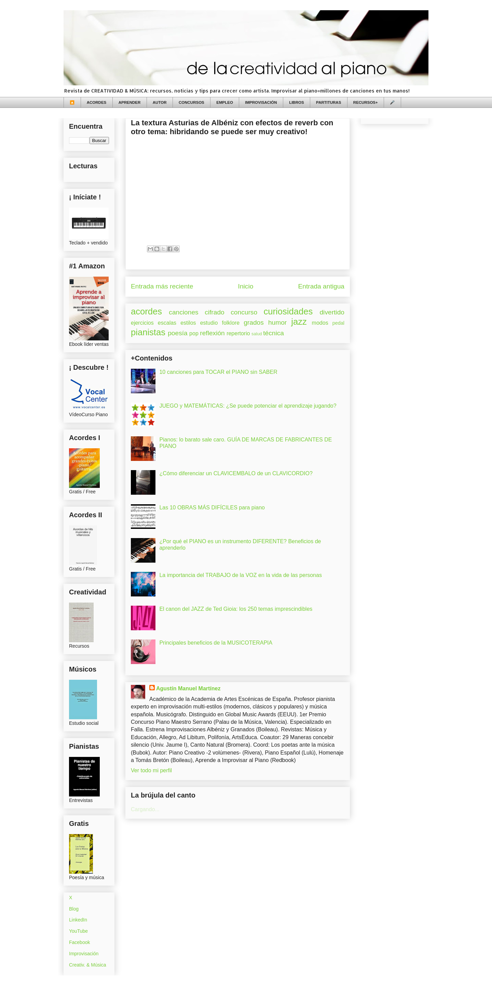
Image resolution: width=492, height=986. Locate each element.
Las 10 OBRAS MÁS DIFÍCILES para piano (212, 507)
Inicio (246, 286)
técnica (273, 333)
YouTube (78, 931)
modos (320, 323)
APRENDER (130, 102)
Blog (74, 909)
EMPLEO (224, 102)
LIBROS (296, 102)
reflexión (212, 333)
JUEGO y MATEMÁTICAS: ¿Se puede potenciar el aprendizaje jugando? (247, 406)
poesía (178, 333)
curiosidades (288, 311)
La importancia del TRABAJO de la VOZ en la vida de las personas (240, 575)
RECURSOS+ (365, 102)
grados (254, 322)
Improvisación (83, 953)
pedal (338, 323)
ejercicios (142, 323)
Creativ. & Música (87, 965)
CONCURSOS (191, 102)
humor (277, 322)
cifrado (214, 312)
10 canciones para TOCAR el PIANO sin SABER (218, 372)
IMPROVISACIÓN (261, 102)
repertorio (238, 333)
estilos (188, 323)
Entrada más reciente (162, 286)
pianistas (148, 332)
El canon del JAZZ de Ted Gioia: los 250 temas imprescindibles (235, 609)
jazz (299, 321)
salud (256, 333)
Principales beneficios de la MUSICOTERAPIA (215, 643)
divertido (331, 312)
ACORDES (97, 102)
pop (194, 333)
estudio (209, 323)
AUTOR (160, 102)
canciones (183, 312)
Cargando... (145, 809)
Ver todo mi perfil (151, 770)
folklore (231, 323)
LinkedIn (78, 919)
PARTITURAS (328, 102)
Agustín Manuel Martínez (188, 688)
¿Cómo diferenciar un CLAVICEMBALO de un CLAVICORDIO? (235, 473)
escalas (167, 323)
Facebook (79, 942)
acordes (146, 311)
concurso (244, 312)
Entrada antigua (321, 286)
